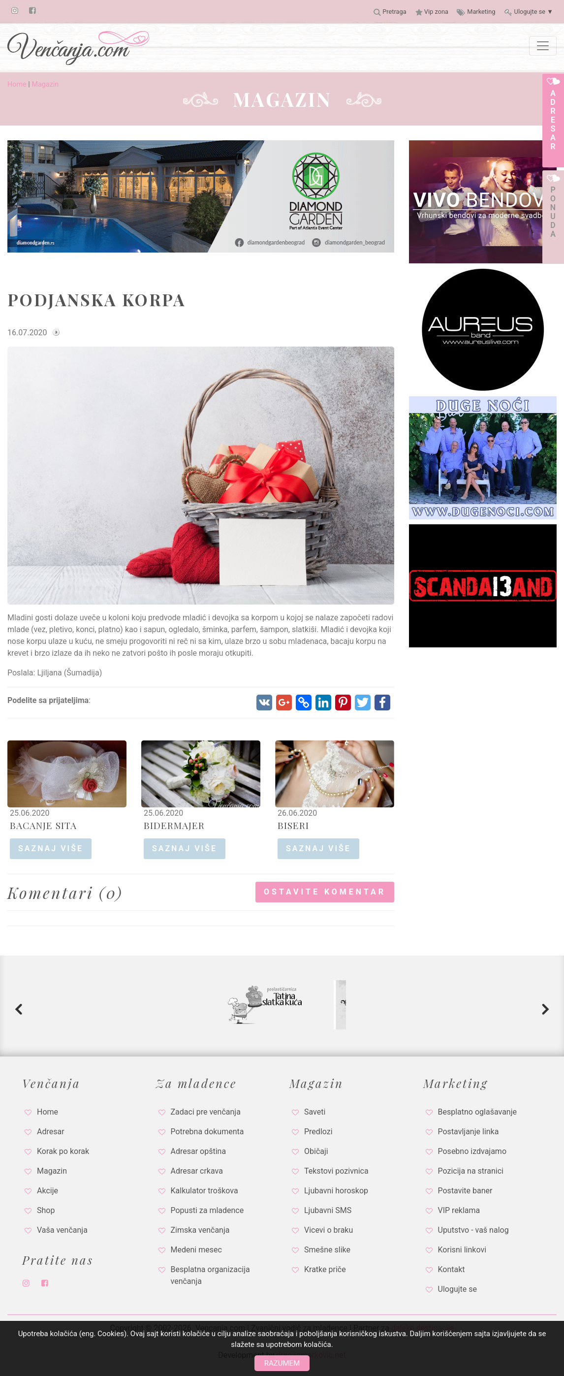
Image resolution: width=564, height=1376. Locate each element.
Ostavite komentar (325, 891)
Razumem (282, 1363)
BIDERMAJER (174, 825)
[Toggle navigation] (543, 46)
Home (17, 84)
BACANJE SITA (43, 825)
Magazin (45, 84)
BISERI (293, 825)
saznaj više (50, 848)
